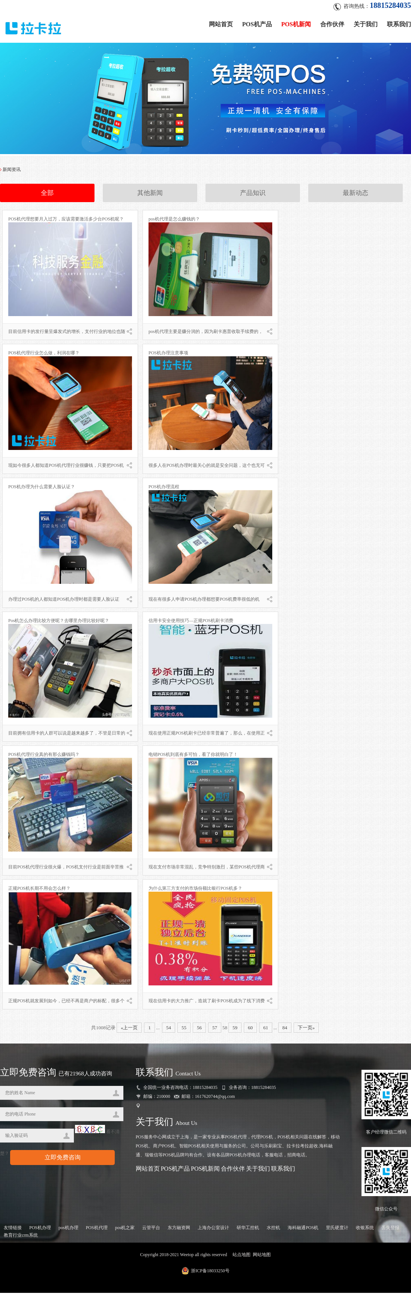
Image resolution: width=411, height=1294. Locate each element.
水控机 (273, 1228)
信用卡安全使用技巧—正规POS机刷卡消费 (190, 621)
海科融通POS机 (303, 1228)
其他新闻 (150, 194)
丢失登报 (390, 1228)
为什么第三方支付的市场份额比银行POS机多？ (195, 889)
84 (284, 1029)
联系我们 (399, 23)
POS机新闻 (296, 23)
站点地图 (241, 1255)
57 (214, 1029)
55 (184, 1029)
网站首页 (221, 23)
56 (199, 1029)
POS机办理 (40, 1228)
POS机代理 (97, 1228)
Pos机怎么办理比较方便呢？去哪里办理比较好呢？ (58, 621)
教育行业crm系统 (21, 1236)
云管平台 (151, 1228)
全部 (47, 194)
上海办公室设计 (213, 1228)
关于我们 (366, 23)
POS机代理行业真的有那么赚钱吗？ (44, 755)
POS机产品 (257, 23)
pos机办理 (68, 1228)
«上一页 (129, 1029)
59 (234, 1029)
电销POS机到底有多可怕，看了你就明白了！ (193, 755)
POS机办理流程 (163, 487)
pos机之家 (125, 1228)
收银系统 (365, 1228)
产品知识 (252, 194)
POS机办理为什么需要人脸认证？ (41, 487)
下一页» (306, 1029)
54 (168, 1029)
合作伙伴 (332, 23)
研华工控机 (248, 1228)
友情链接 (13, 1228)
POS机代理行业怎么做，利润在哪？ (44, 354)
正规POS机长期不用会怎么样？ (39, 889)
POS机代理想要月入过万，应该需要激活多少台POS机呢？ (66, 220)
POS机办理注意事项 (168, 354)
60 (250, 1029)
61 (265, 1029)
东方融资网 (179, 1228)
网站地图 (262, 1255)
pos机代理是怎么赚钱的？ (174, 220)
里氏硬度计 (337, 1228)
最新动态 (355, 194)
